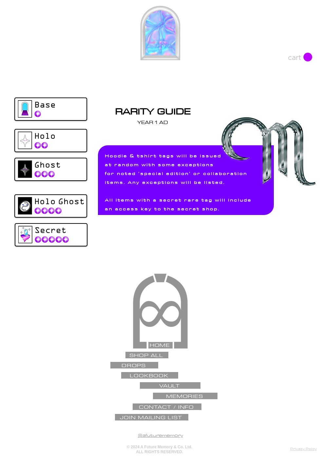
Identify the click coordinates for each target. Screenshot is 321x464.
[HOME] (160, 345)
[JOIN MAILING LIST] (151, 417)
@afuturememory (160, 435)
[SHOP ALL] (146, 355)
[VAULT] (170, 385)
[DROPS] (134, 365)
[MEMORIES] (185, 396)
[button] (300, 57)
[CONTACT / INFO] (167, 406)
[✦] (159, 277)
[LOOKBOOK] (149, 375)
